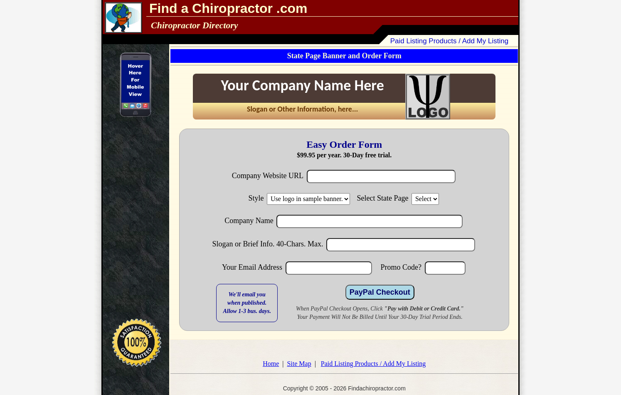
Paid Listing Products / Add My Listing (449, 41)
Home (271, 363)
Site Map (299, 363)
